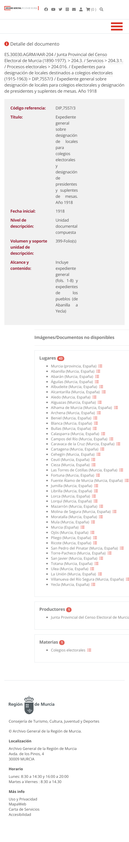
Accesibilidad (20, 814)
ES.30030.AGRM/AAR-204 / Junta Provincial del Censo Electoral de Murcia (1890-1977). (55, 58)
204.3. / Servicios (87, 61)
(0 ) (91, 9)
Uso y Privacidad (23, 799)
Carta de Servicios (24, 809)
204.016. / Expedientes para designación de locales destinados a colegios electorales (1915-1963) (58, 73)
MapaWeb (17, 804)
